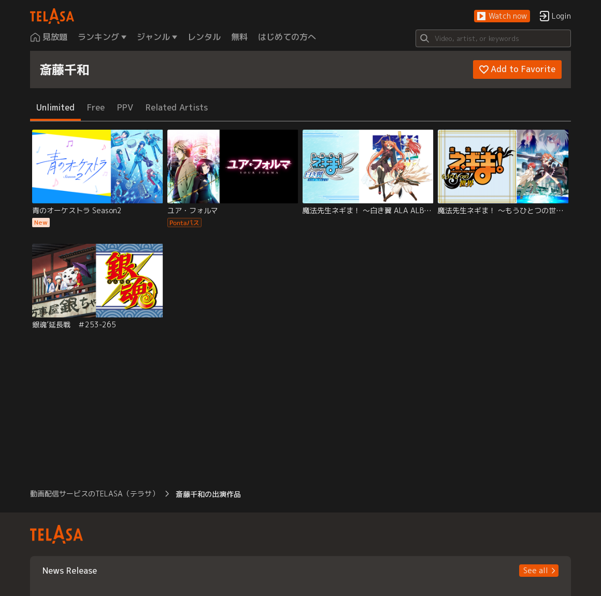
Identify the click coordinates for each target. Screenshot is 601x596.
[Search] (493, 38)
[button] (502, 16)
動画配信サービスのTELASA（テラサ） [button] (94, 493)
